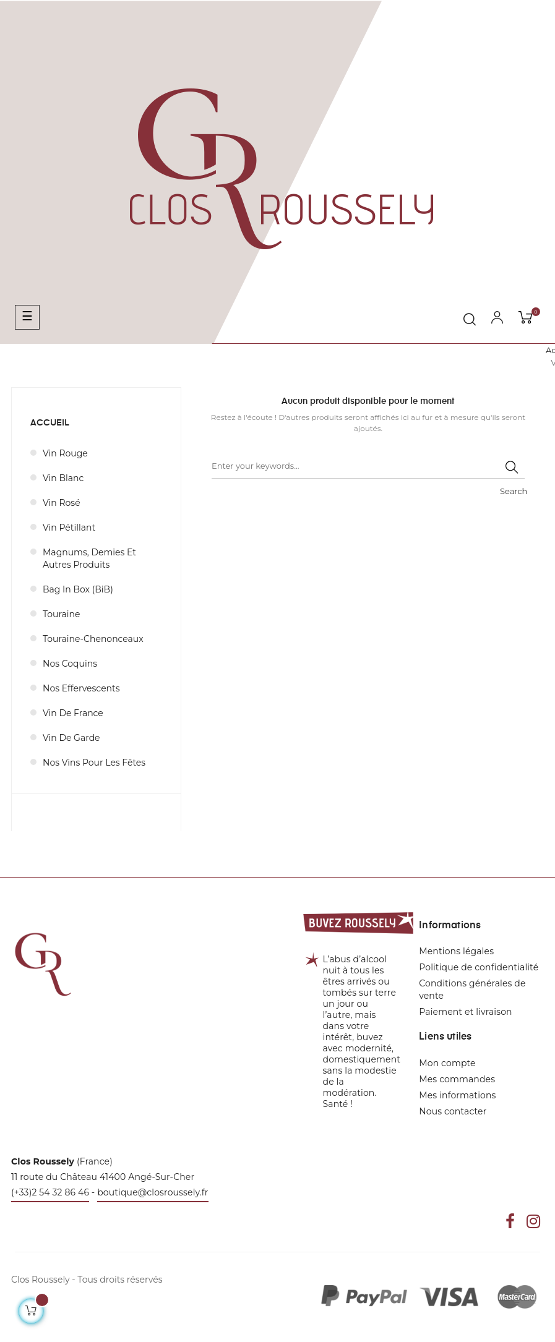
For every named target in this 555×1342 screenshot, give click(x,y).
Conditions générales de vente (472, 989)
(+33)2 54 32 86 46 (50, 1192)
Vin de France (73, 713)
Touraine (61, 614)
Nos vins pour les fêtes (94, 762)
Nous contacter (452, 1111)
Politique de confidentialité (478, 967)
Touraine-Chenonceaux (93, 638)
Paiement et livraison (465, 1011)
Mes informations (457, 1095)
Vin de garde (71, 737)
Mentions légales (456, 951)
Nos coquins (70, 663)
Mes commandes (457, 1079)
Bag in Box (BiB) (78, 589)
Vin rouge (65, 453)
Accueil (49, 423)
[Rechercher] (368, 466)
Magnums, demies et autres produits (89, 558)
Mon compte (447, 1063)
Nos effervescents (81, 688)
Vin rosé (61, 502)
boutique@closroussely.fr (152, 1192)
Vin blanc (63, 478)
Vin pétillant (69, 527)
